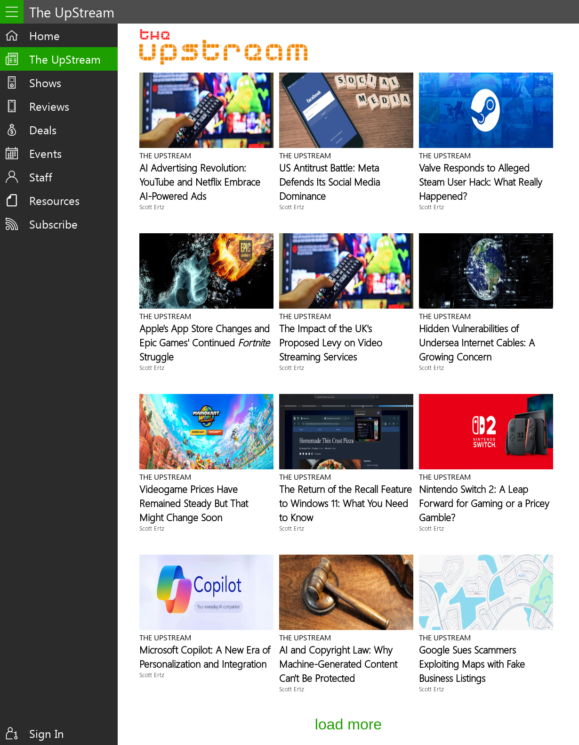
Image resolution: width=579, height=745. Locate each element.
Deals (42, 129)
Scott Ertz (151, 207)
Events (45, 153)
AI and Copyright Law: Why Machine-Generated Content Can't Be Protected (338, 663)
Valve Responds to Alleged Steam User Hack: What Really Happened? (480, 181)
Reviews (49, 106)
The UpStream (65, 58)
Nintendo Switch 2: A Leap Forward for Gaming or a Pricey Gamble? (484, 503)
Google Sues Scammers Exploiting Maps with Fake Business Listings (472, 663)
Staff (40, 176)
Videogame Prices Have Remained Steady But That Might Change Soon (193, 503)
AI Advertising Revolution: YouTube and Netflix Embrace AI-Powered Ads (199, 181)
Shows (45, 82)
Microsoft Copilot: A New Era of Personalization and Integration (204, 656)
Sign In (46, 733)
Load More (348, 724)
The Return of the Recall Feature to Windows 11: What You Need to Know (345, 503)
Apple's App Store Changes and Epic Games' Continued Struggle (204, 342)
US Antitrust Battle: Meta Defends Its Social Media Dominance (329, 181)
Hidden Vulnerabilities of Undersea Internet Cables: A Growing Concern (477, 342)
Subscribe (53, 223)
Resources (54, 200)
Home (44, 35)
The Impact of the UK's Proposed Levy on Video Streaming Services (330, 342)
